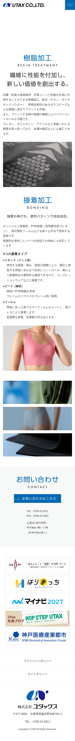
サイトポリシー (37, 674)
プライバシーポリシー (37, 660)
